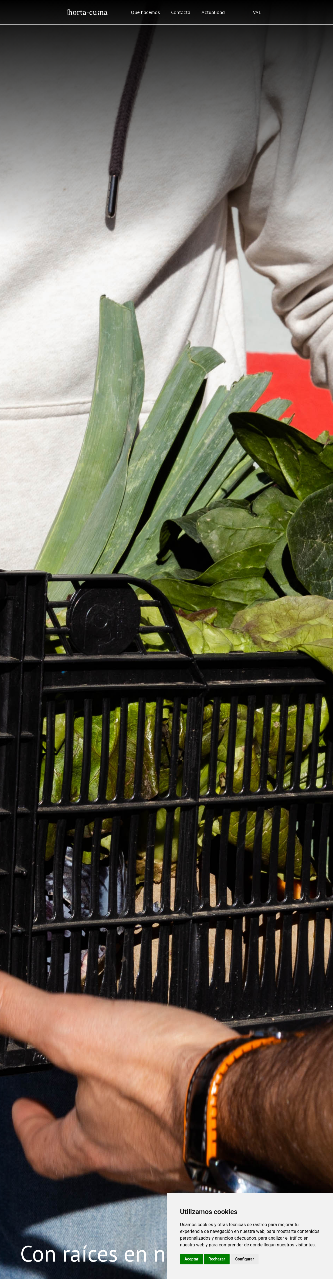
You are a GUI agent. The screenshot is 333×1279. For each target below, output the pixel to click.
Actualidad (213, 12)
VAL (257, 12)
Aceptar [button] (192, 1259)
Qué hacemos (145, 12)
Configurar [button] (244, 1259)
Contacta (180, 12)
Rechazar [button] (217, 1259)
